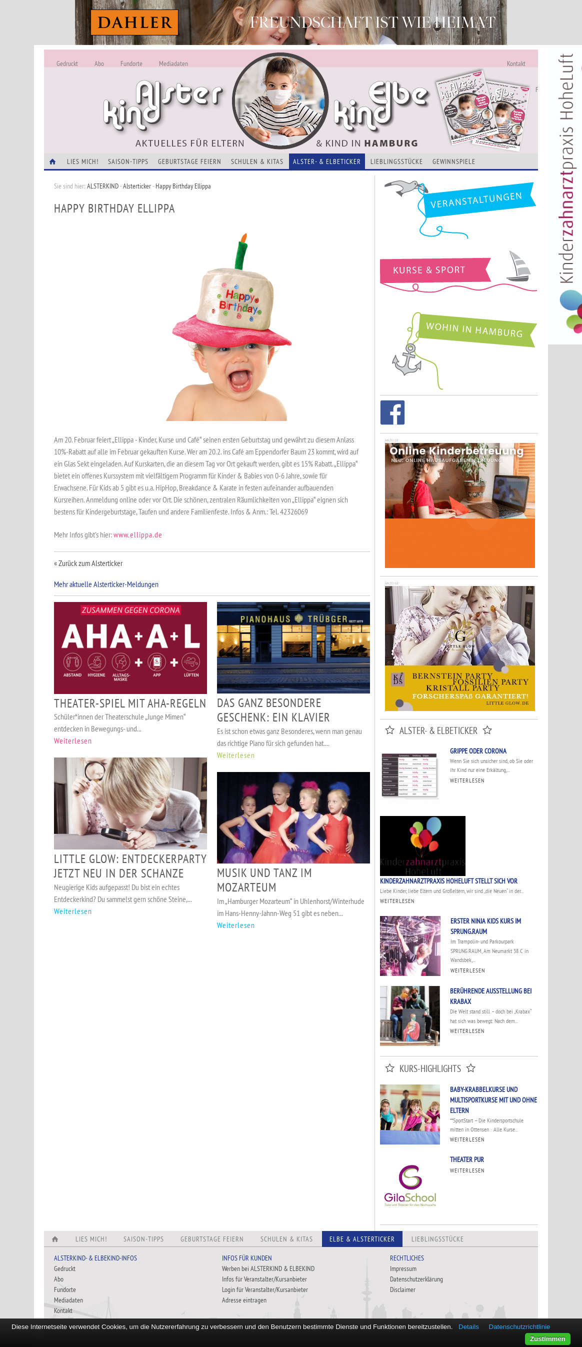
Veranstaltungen (459, 213)
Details (468, 1326)
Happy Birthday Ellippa (183, 186)
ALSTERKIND (102, 186)
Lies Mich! (82, 161)
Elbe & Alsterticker (362, 1239)
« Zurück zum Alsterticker (88, 563)
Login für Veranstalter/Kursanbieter (265, 1289)
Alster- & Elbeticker (327, 161)
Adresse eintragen (244, 1300)
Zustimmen (548, 1338)
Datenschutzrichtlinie (519, 1326)
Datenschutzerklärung (416, 1279)
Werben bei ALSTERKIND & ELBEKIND (268, 1268)
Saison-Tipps (128, 161)
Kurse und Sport (459, 277)
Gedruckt (67, 63)
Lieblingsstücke (396, 161)
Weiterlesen (73, 741)
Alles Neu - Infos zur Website (209, 89)
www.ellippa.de (138, 535)
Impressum (403, 1268)
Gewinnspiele (454, 161)
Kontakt (516, 63)
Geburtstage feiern (190, 161)
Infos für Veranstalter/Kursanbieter (264, 1279)
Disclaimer (403, 1289)
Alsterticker (137, 186)
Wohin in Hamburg (459, 349)
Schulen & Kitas (257, 161)
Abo (99, 63)
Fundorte (131, 63)
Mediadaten (173, 63)
